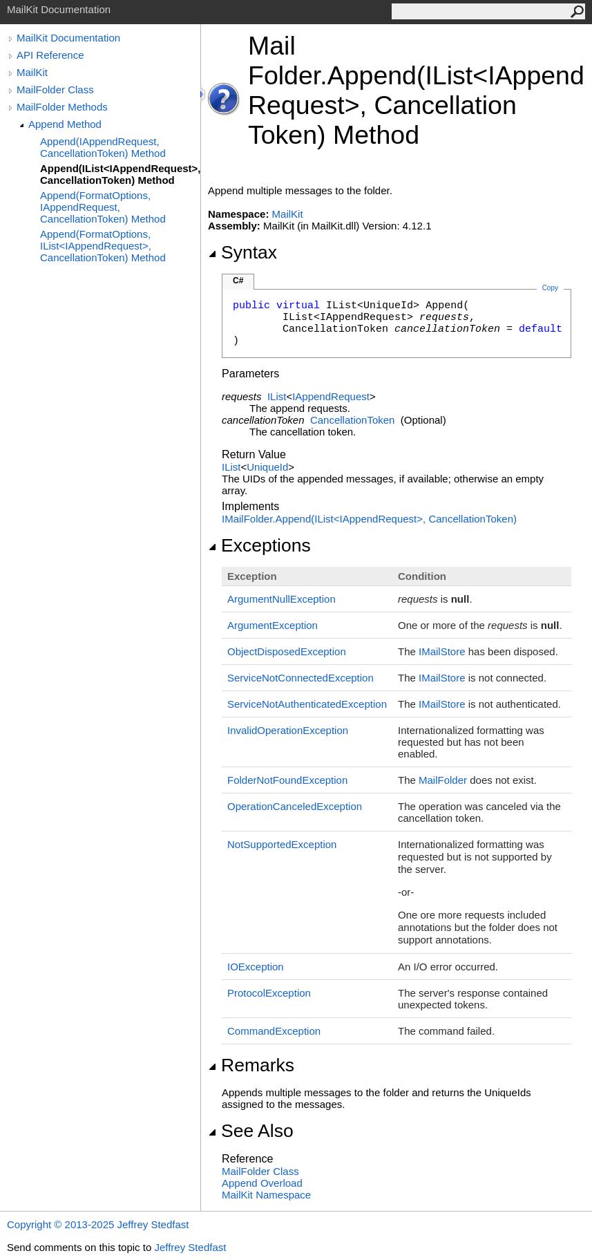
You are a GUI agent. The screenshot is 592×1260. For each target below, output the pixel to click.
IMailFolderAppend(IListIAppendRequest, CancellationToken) (369, 519)
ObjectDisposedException (286, 651)
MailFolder (443, 780)
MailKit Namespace (266, 1195)
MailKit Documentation (68, 38)
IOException (255, 966)
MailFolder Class (55, 89)
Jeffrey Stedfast (190, 1247)
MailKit (32, 72)
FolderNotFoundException (287, 780)
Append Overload (262, 1183)
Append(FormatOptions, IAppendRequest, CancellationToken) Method (103, 207)
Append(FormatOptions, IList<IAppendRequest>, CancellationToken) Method (103, 245)
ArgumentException (272, 625)
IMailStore (442, 651)
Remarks (251, 1065)
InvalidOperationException (287, 730)
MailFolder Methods (62, 107)
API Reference (50, 55)
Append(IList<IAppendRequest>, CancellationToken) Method (120, 174)
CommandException (274, 1031)
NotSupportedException (281, 844)
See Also (251, 1130)
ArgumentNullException (281, 599)
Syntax (242, 252)
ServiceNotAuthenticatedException (307, 704)
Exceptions (259, 545)
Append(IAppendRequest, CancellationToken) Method (103, 147)
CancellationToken (352, 420)
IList (277, 396)
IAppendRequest (331, 396)
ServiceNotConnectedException (300, 678)
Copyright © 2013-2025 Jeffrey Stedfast (98, 1224)
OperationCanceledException (294, 806)
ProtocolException (269, 993)
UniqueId (267, 467)
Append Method (65, 124)
